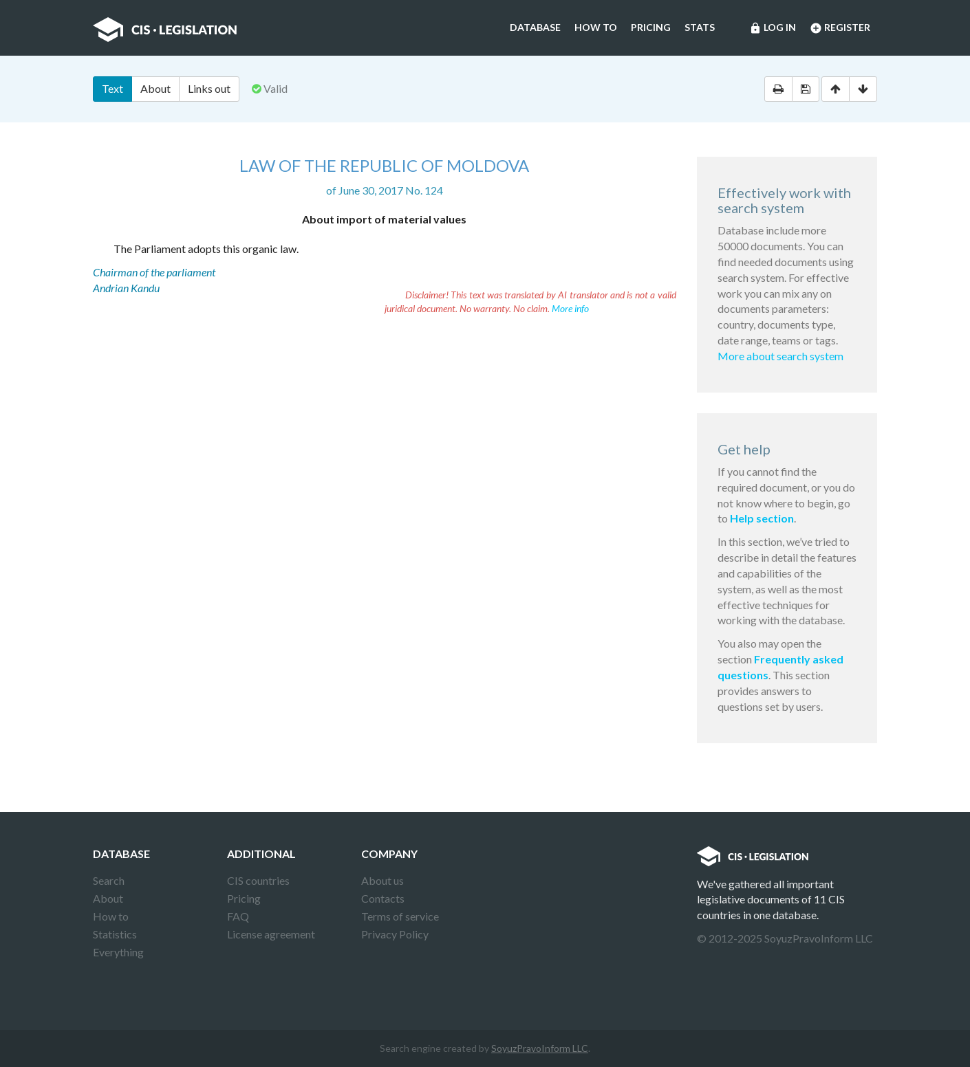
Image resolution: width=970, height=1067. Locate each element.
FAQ (238, 916)
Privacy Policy (395, 933)
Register (840, 28)
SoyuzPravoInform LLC (539, 1048)
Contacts (383, 898)
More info (570, 308)
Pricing (651, 27)
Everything (118, 951)
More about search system (780, 355)
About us (382, 880)
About (155, 88)
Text (112, 88)
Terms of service (400, 916)
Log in (772, 28)
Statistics (115, 933)
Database (535, 27)
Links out (209, 88)
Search (109, 880)
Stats (700, 27)
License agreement (271, 933)
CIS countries (258, 880)
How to (595, 27)
